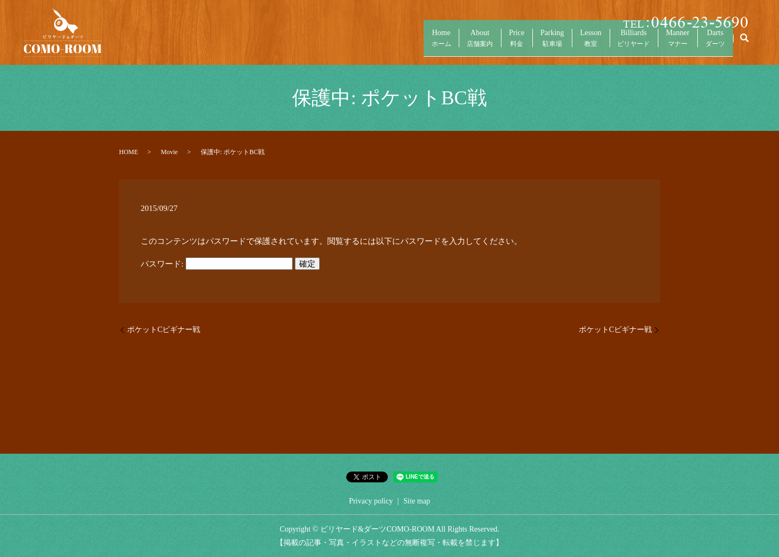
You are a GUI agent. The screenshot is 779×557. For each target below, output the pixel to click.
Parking (522, 44)
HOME (128, 152)
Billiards (616, 44)
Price (479, 44)
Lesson (567, 44)
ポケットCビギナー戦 (163, 330)
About (436, 44)
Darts (712, 44)
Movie (169, 152)
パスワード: (217, 264)
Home (390, 44)
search (744, 43)
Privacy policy (371, 501)
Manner (667, 44)
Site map (417, 501)
